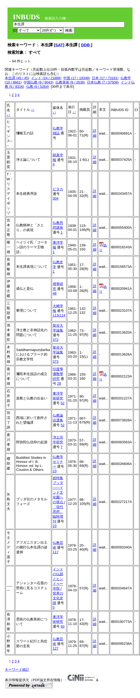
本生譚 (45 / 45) (17, 78)
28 (59, 384)
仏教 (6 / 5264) (37, 87)
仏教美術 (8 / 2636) (70, 82)
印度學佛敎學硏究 (58, 374)
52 (62, 403)
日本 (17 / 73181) (105, 78)
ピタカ (58, 189)
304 (56, 198)
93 (62, 626)
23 (54, 471)
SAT (59, 45)
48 (54, 293)
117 (56, 552)
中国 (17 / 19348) (76, 78)
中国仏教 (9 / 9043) (38, 82)
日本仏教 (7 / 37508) (103, 82)
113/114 (59, 315)
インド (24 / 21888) (46, 78)
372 (56, 340)
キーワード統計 (17, 670)
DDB (86, 45)
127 (56, 648)
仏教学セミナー (58, 461)
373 (56, 362)
